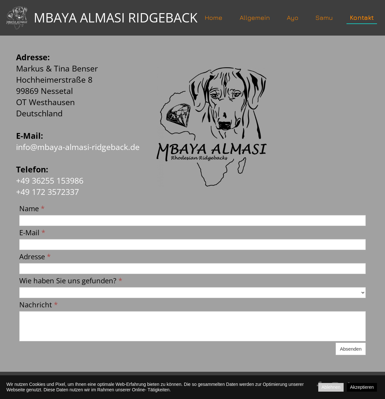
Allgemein (255, 17)
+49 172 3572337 (47, 191)
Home (213, 17)
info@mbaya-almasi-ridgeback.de (78, 146)
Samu (324, 17)
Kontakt (362, 17)
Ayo (292, 17)
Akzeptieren (362, 387)
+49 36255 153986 (49, 180)
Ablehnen (330, 387)
